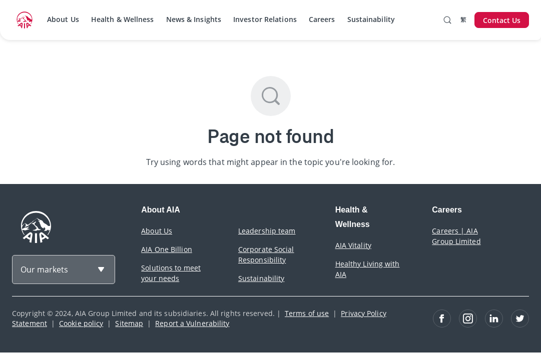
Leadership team (267, 231)
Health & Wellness (122, 19)
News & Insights (194, 19)
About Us (63, 19)
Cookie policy (81, 323)
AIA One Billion (166, 249)
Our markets (44, 269)
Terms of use (307, 313)
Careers (322, 19)
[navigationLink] (24, 20)
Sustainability (371, 19)
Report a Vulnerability (192, 323)
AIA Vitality (353, 245)
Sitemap (129, 323)
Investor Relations (265, 19)
